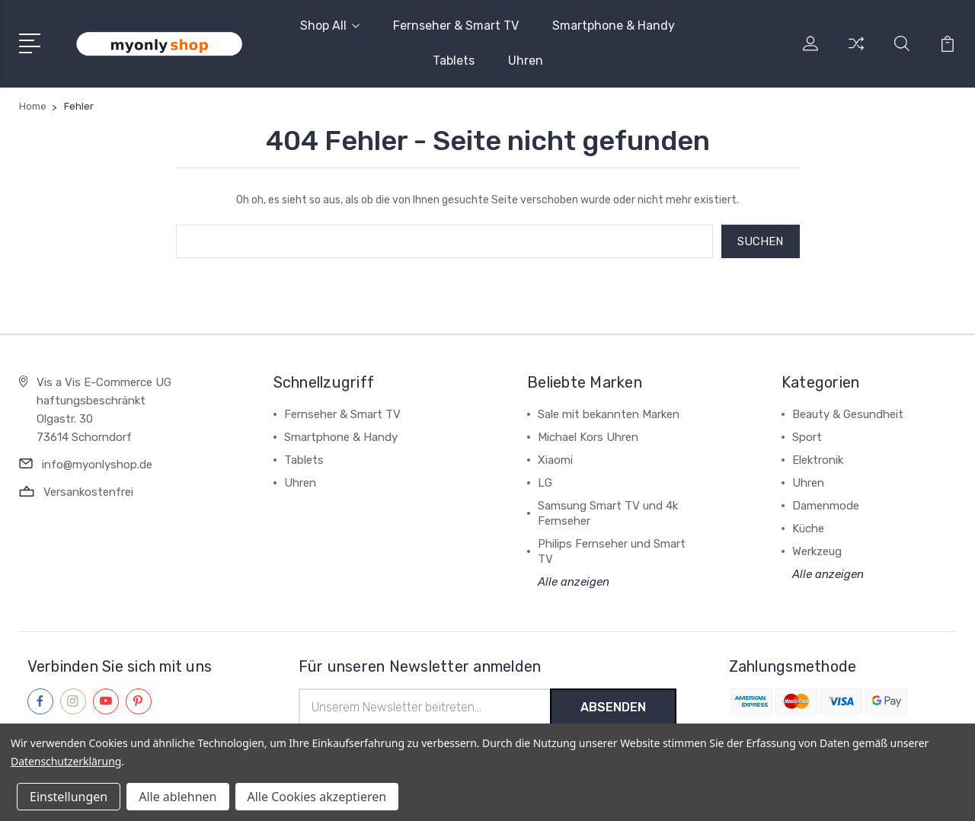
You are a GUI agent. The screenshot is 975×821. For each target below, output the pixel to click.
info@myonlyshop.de (97, 464)
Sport (807, 437)
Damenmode (825, 506)
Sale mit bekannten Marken (608, 414)
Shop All (330, 25)
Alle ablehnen (177, 796)
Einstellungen (68, 796)
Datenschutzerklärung (66, 761)
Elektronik (817, 460)
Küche (808, 528)
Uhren (525, 60)
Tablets (454, 60)
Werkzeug (817, 551)
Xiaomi (555, 460)
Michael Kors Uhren (588, 437)
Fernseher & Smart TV (456, 25)
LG (545, 483)
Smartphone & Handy (613, 25)
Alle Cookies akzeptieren (317, 796)
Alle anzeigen (573, 582)
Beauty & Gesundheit (847, 414)
